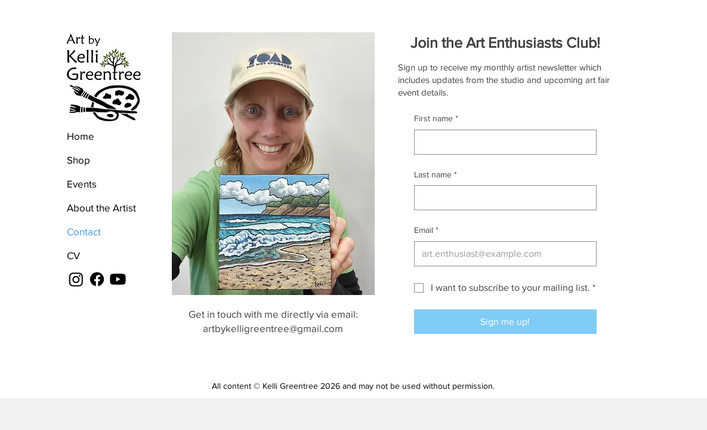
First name (436, 119)
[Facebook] (97, 279)
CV (73, 255)
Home (80, 136)
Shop (78, 159)
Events (82, 183)
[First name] (502, 142)
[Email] (502, 254)
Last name (435, 175)
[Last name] (502, 198)
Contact (84, 231)
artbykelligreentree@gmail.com (273, 328)
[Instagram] (76, 279)
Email (426, 230)
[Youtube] (118, 279)
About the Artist (101, 207)
